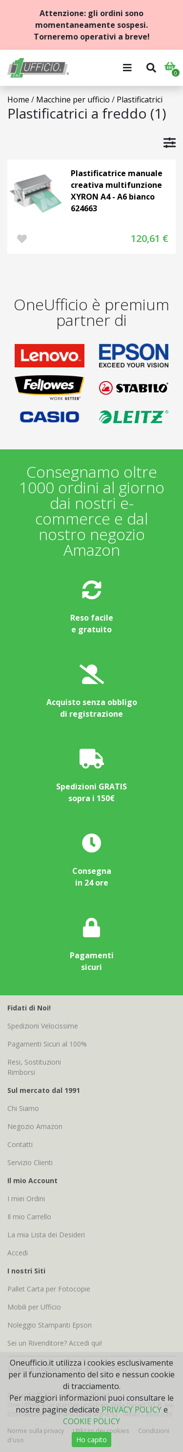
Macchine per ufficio (73, 99)
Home (18, 99)
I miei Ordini (26, 1198)
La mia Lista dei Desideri (46, 1234)
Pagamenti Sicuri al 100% (47, 1044)
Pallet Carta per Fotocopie (48, 1288)
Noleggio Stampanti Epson (49, 1325)
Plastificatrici (140, 99)
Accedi (17, 1252)
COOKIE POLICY (91, 1421)
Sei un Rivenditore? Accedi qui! (54, 1343)
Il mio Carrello (29, 1216)
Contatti (20, 1144)
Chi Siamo (23, 1108)
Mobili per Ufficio (34, 1306)
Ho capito (91, 1439)
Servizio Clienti (30, 1162)
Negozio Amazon (34, 1126)
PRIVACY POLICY (132, 1409)
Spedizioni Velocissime (42, 1025)
